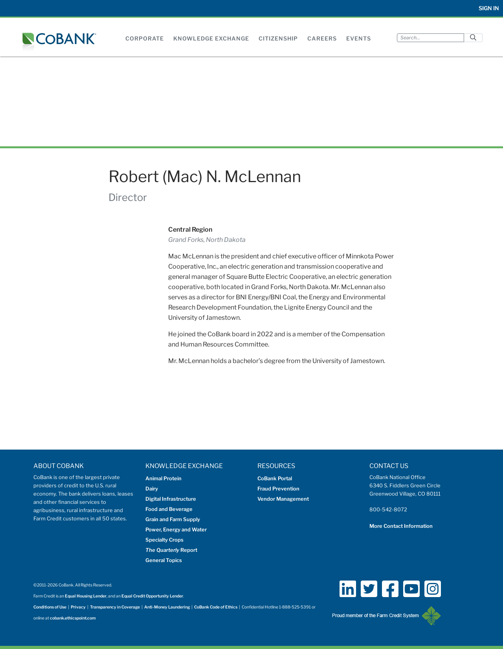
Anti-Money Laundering (167, 607)
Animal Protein (163, 478)
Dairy (151, 488)
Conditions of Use (49, 607)
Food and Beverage (169, 509)
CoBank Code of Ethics (215, 607)
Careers (322, 38)
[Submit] (473, 38)
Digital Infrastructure (170, 499)
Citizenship (278, 38)
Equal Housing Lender (85, 596)
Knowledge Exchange (211, 38)
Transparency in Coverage (115, 607)
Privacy (78, 607)
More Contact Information (401, 526)
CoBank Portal (274, 478)
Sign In (489, 8)
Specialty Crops (164, 540)
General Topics (163, 560)
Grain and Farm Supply (172, 519)
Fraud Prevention (278, 488)
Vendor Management (283, 499)
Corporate (144, 38)
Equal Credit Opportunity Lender (152, 596)
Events (358, 38)
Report (171, 550)
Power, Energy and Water (176, 529)
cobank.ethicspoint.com (73, 618)
